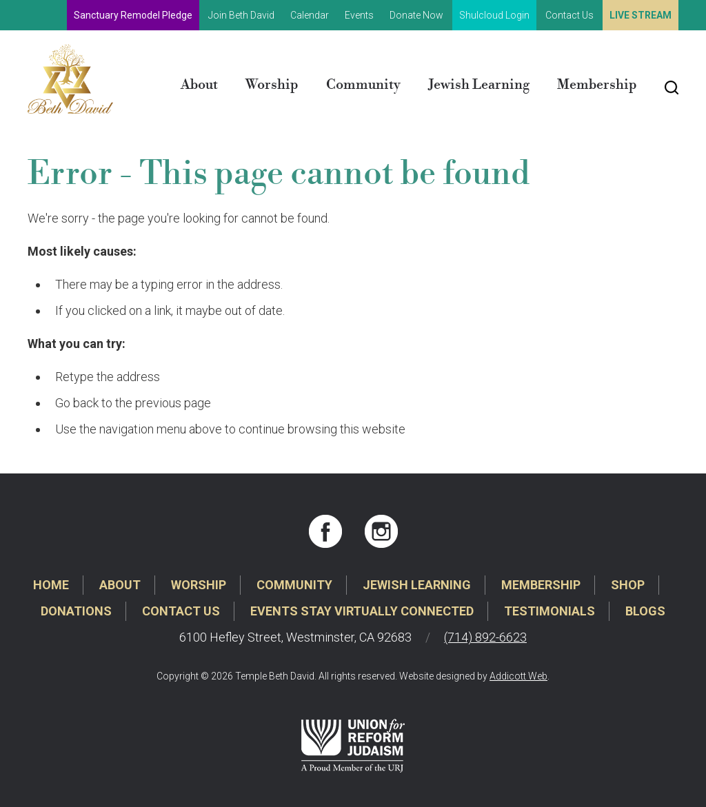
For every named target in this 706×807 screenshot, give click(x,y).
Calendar (309, 15)
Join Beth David (241, 15)
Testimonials (549, 611)
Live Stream (640, 15)
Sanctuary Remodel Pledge (133, 15)
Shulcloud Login (494, 15)
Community (363, 85)
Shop (628, 585)
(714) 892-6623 (485, 637)
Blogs (645, 611)
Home (51, 585)
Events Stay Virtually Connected (362, 611)
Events (359, 15)
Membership (597, 85)
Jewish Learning (479, 85)
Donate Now (416, 15)
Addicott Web (518, 676)
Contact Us (569, 15)
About (199, 85)
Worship (272, 85)
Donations (76, 611)
